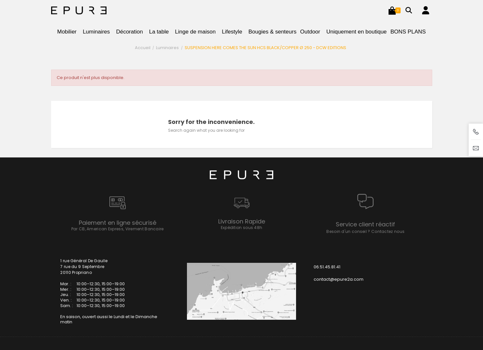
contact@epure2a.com (338, 279)
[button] (392, 10)
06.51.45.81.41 (327, 267)
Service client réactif (365, 224)
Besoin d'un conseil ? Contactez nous (365, 231)
